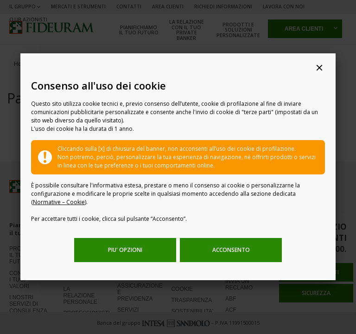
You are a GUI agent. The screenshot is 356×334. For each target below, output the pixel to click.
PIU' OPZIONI (125, 250)
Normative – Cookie (59, 202)
